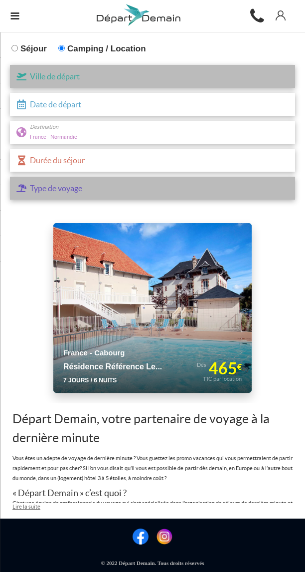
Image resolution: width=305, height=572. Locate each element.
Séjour (29, 48)
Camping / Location (102, 48)
